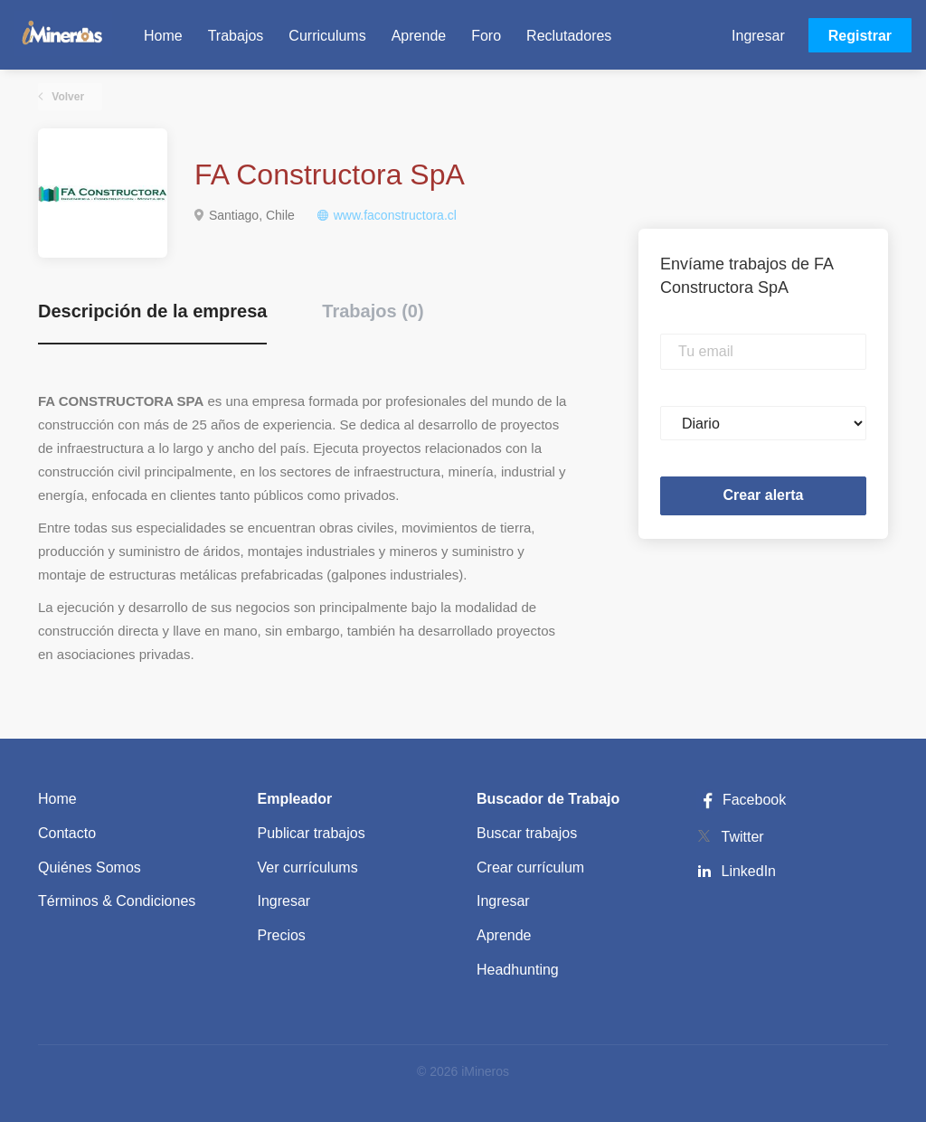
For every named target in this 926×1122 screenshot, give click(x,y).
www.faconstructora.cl (395, 215)
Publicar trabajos (311, 833)
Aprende (504, 935)
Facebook (741, 799)
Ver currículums (308, 867)
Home (57, 798)
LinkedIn (749, 871)
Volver (66, 96)
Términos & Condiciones (116, 901)
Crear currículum (530, 867)
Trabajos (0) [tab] (372, 311)
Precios (282, 935)
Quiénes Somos (89, 867)
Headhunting (518, 969)
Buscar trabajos (527, 833)
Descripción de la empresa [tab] (152, 311)
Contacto (67, 833)
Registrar (860, 35)
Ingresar (758, 35)
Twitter (743, 836)
